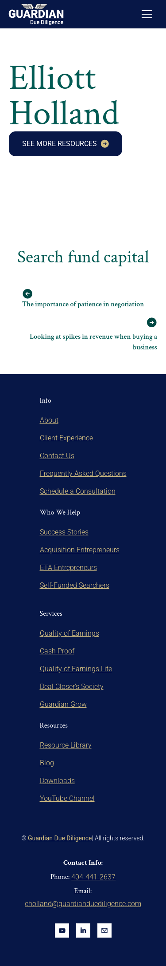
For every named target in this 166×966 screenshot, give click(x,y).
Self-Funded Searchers (74, 585)
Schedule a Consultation (78, 491)
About (49, 420)
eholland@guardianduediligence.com (83, 903)
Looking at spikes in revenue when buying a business (93, 342)
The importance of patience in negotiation (83, 304)
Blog (47, 763)
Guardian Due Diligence (60, 838)
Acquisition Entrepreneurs (80, 550)
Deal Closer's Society (72, 686)
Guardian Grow (63, 704)
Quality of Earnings (69, 633)
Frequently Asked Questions (83, 473)
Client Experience (66, 438)
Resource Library (66, 745)
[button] (147, 14)
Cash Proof (57, 651)
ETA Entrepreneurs (68, 567)
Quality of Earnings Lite (76, 669)
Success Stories (64, 532)
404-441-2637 (93, 877)
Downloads (57, 780)
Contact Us (57, 455)
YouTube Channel (67, 798)
